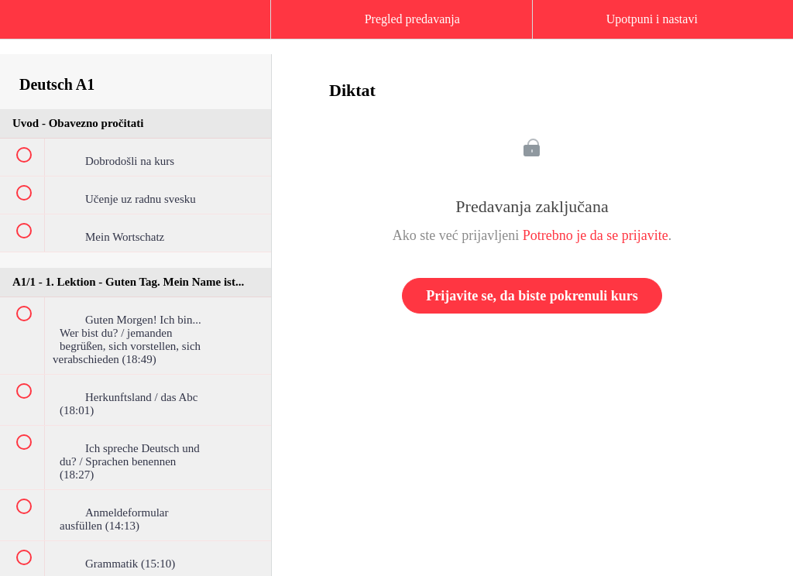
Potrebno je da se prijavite (595, 235)
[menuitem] (135, 35)
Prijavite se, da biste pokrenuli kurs (532, 295)
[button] (27, 27)
